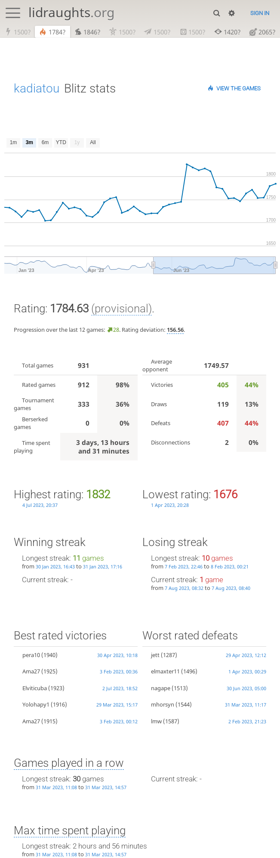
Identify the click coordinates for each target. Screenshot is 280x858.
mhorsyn (162, 705)
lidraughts (71, 12)
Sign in (259, 13)
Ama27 (31, 672)
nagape (160, 688)
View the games (238, 89)
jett (155, 655)
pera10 (31, 655)
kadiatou (36, 89)
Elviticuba (34, 688)
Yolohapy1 (35, 705)
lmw (156, 721)
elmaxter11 (165, 672)
